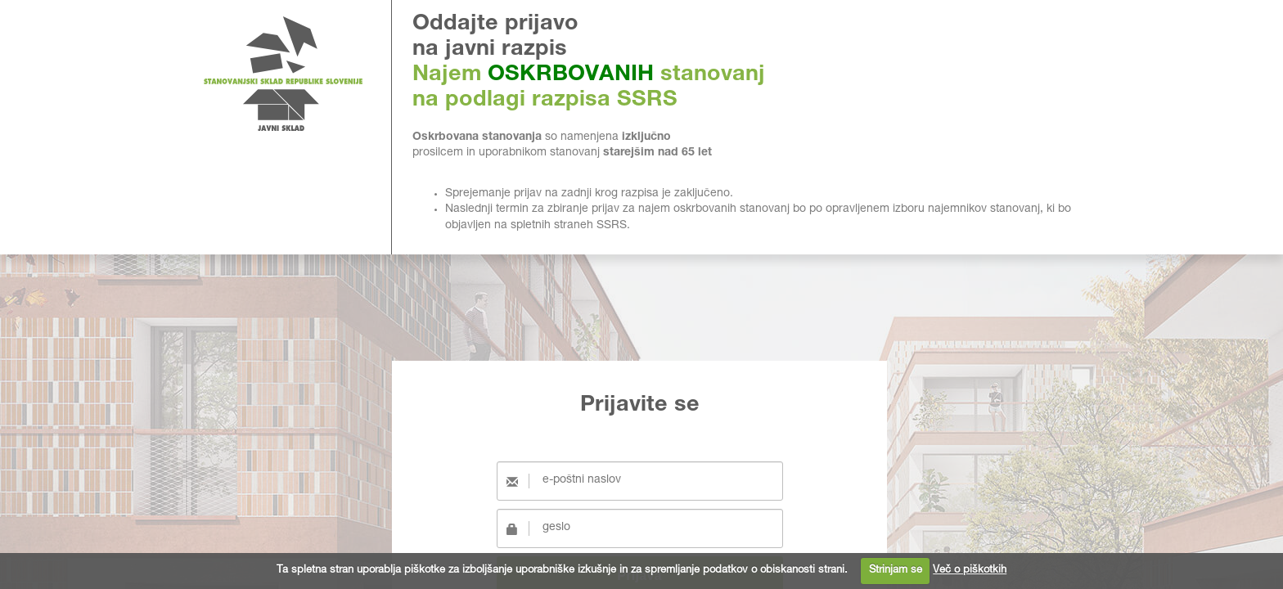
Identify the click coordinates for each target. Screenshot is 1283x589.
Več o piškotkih (969, 570)
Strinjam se (895, 570)
